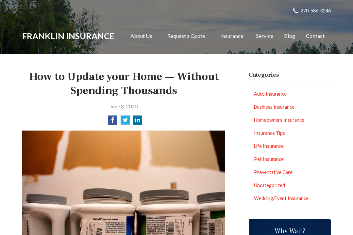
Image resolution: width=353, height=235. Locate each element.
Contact (315, 36)
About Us (141, 36)
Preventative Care (273, 172)
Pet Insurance (269, 159)
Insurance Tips (269, 133)
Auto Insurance (270, 94)
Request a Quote (186, 36)
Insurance (231, 36)
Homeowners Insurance (279, 120)
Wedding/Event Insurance (281, 198)
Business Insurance (274, 107)
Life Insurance (269, 146)
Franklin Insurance (68, 36)
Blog (289, 36)
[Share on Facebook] (112, 122)
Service (264, 36)
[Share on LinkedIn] (137, 122)
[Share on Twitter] (125, 122)
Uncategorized (269, 185)
